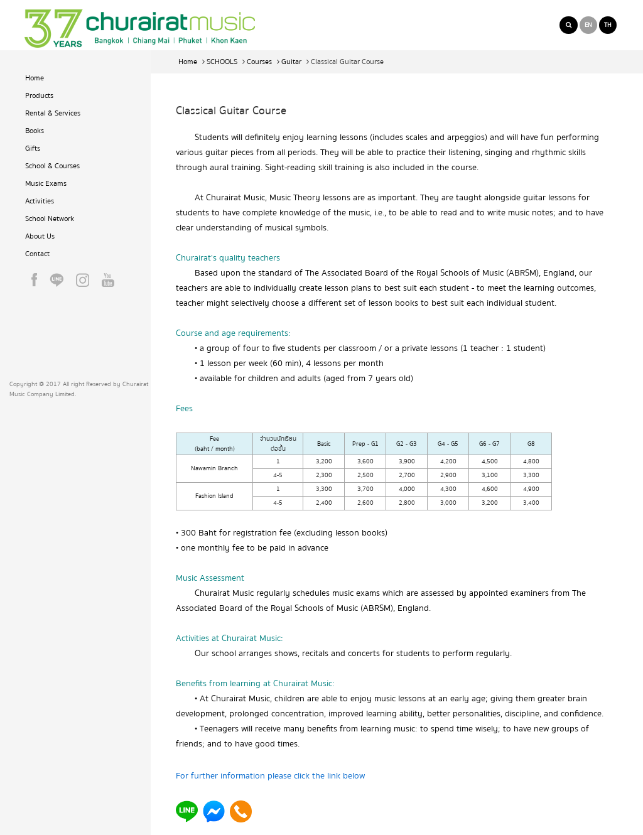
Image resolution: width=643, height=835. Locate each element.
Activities (39, 201)
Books (34, 131)
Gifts (32, 148)
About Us (40, 236)
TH (608, 25)
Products (39, 96)
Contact (37, 254)
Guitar (291, 62)
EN (588, 25)
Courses (259, 62)
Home (34, 78)
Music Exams (46, 184)
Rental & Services (52, 113)
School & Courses (52, 166)
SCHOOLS (222, 62)
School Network (49, 219)
